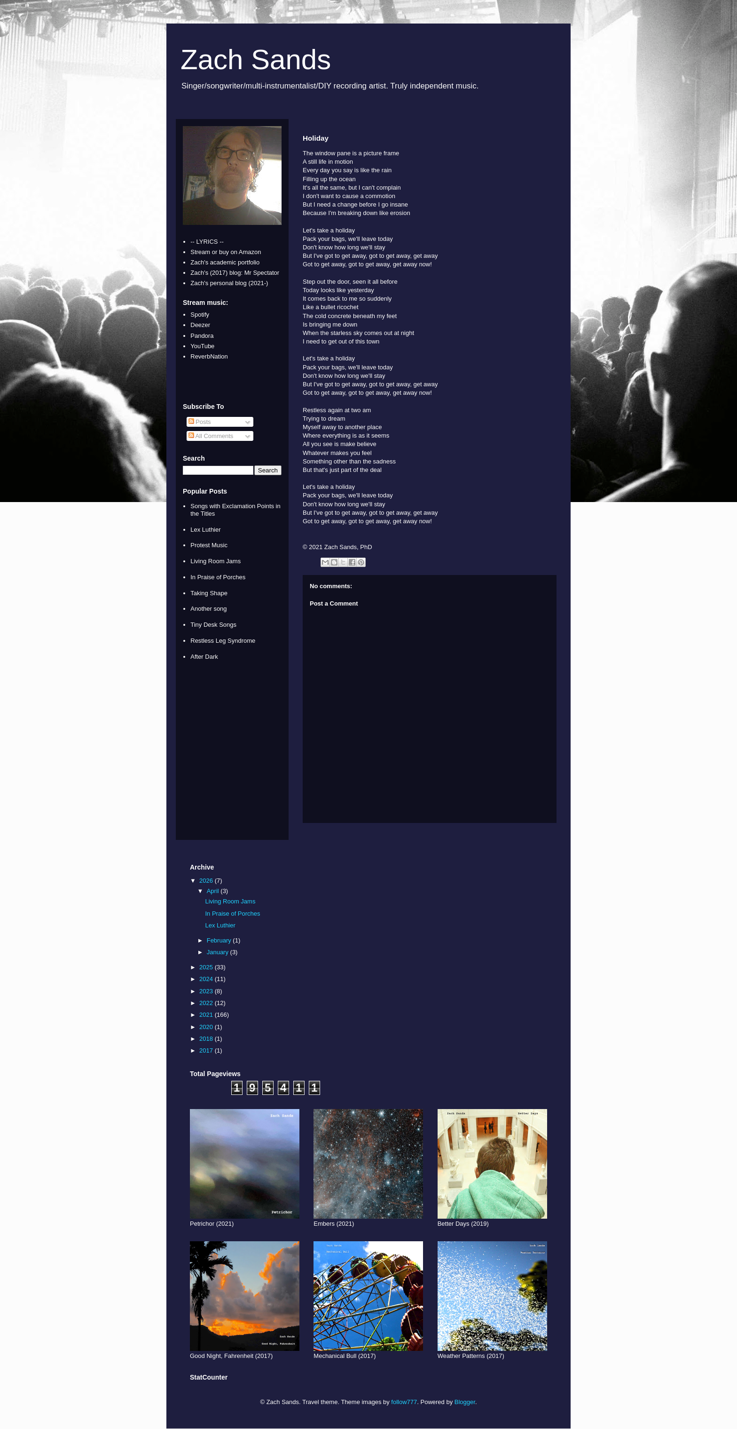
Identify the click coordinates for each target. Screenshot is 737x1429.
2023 (207, 991)
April (214, 890)
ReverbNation (209, 356)
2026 (207, 880)
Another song (208, 608)
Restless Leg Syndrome (222, 640)
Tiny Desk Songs (213, 624)
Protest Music (208, 545)
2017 (207, 1050)
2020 (207, 1026)
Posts (199, 421)
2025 (207, 967)
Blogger (465, 1401)
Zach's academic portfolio (224, 262)
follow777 (404, 1401)
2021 (207, 1014)
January (218, 952)
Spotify (199, 314)
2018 (207, 1038)
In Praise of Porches (217, 577)
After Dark (204, 656)
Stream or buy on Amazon (225, 251)
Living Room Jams (215, 561)
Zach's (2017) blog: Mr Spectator (234, 272)
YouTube (202, 346)
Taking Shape (208, 593)
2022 (207, 1002)
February (220, 940)
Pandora (201, 335)
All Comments (211, 435)
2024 (207, 978)
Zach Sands (255, 59)
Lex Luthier (205, 529)
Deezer (200, 324)
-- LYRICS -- (207, 241)
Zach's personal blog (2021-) (229, 283)
